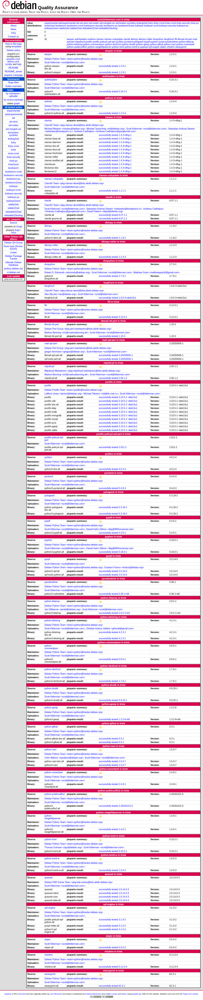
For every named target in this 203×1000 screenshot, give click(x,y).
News (13, 29)
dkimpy (134, 39)
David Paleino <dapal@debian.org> (105, 211)
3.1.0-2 (122, 919)
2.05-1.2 (123, 378)
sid (13, 118)
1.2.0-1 (122, 66)
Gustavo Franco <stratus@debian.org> (124, 567)
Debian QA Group (13, 242)
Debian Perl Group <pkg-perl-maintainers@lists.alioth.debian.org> (77, 329)
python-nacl (170, 44)
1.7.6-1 (122, 681)
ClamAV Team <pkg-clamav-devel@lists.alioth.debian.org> (74, 125)
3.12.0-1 (123, 317)
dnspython (158, 39)
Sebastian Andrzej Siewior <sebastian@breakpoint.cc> (114, 209)
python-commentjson (93, 44)
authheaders (81, 39)
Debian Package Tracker (13, 257)
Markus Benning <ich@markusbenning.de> (66, 332)
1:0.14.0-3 (124, 889)
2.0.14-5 (123, 571)
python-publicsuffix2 (77, 47)
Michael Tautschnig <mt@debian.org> (106, 128)
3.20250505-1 (126, 355)
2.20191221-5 (126, 806)
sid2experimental (13, 114)
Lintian (13, 252)
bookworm (13, 168)
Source (13, 223)
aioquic (70, 39)
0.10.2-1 (123, 851)
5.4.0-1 (122, 533)
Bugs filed (13, 82)
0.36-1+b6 (124, 594)
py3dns (120, 42)
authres (92, 39)
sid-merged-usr (13, 129)
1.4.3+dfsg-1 (125, 135)
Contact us (13, 36)
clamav (100, 39)
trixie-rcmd (13, 153)
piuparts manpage (13, 75)
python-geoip (142, 44)
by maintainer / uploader (13, 94)
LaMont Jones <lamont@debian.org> (63, 393)
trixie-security (13, 157)
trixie (17, 90)
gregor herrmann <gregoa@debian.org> (64, 351)
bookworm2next (13, 182)
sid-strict (13, 121)
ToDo (13, 232)
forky (13, 142)
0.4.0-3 (122, 488)
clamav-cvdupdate (113, 39)
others (124, 994)
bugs (19, 226)
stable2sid (13, 204)
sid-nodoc (13, 125)
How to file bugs (13, 44)
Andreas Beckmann (93, 994)
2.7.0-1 (122, 276)
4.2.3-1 (122, 632)
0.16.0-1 (123, 552)
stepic (163, 47)
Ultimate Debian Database (13, 263)
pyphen (154, 42)
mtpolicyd (80, 42)
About (13, 25)
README (13, 68)
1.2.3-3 (122, 257)
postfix (88, 42)
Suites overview (13, 86)
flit (176, 39)
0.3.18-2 (123, 507)
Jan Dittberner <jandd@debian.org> (62, 609)
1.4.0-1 (122, 829)
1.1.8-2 (122, 238)
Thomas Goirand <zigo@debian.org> (63, 847)
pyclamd (128, 42)
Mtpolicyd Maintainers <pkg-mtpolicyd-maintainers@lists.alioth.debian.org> (82, 371)
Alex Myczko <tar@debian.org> (60, 294)
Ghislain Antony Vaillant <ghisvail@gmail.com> (110, 628)
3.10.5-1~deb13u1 (128, 397)
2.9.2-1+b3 (124, 613)
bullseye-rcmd (13, 190)
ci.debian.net (13, 272)
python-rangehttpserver (99, 47)
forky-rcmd (13, 146)
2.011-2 (122, 447)
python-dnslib (128, 44)
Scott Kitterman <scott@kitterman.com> (64, 62)
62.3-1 (122, 986)
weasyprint (180, 47)
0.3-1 (121, 738)
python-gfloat (156, 44)
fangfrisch (169, 39)
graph (17, 103)
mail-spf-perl (50, 343)
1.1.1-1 (122, 190)
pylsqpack (138, 42)
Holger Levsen (111, 994)
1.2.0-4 (122, 113)
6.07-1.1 (123, 215)
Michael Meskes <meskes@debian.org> (64, 128)
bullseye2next (13, 201)
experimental (13, 111)
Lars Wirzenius (56, 994)
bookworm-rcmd (13, 171)
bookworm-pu (13, 179)
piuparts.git (136, 994)
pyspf (161, 42)
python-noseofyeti (185, 44)
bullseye (13, 186)
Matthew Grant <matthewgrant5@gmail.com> (157, 272)
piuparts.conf (13, 59)
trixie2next (13, 164)
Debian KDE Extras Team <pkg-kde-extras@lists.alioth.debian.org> (78, 882)
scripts (8, 64)
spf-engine (154, 47)
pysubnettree (171, 42)
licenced (22, 994)
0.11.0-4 (123, 967)
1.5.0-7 (122, 761)
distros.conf (13, 61)
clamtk (126, 39)
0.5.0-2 (122, 947)
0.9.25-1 (123, 700)
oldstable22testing (13, 215)
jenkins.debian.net (13, 268)
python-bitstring (74, 44)
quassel (144, 47)
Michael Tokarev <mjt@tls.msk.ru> (101, 393)
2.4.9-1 (122, 784)
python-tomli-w (132, 47)
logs (19, 64)
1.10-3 (122, 336)
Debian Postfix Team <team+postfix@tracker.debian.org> (73, 390)
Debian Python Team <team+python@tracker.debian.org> (73, 59)
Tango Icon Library (190, 994)
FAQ (13, 33)
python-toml (118, 47)
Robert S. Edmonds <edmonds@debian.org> (67, 272)
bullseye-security (13, 193)
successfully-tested (108, 66)
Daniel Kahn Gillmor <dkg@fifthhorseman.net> (110, 529)
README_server (13, 71)
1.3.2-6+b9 (124, 719)
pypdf (147, 42)
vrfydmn (171, 47)
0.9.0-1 (122, 659)
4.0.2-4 (122, 469)
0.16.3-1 (123, 91)
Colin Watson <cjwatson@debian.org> (63, 758)
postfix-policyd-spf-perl (104, 42)
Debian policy (13, 50)
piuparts (8, 994)
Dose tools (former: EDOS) (13, 247)
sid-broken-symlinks (13, 133)
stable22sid (13, 208)
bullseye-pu (13, 197)
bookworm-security (13, 175)
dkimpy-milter (145, 39)
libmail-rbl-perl (185, 39)
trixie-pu (13, 161)
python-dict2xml (113, 44)
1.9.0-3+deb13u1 (127, 298)
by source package (13, 99)
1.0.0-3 (122, 870)
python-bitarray (186, 42)
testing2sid (13, 139)
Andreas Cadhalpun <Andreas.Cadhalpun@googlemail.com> (105, 131)
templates (16, 46)
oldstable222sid (13, 212)
